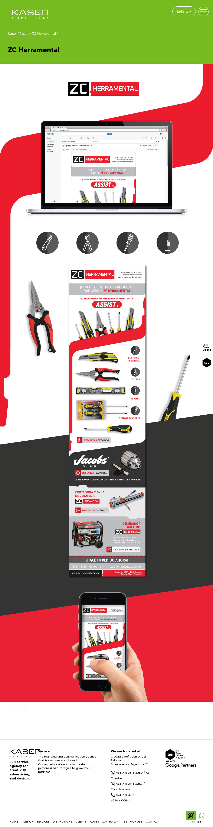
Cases (24, 33)
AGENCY (27, 821)
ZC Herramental (44, 33)
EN (199, 821)
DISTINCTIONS (62, 821)
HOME (14, 821)
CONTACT (153, 821)
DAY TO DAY (110, 821)
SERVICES (43, 821)
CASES (94, 821)
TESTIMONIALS (132, 821)
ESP (194, 821)
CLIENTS (81, 821)
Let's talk (184, 11)
